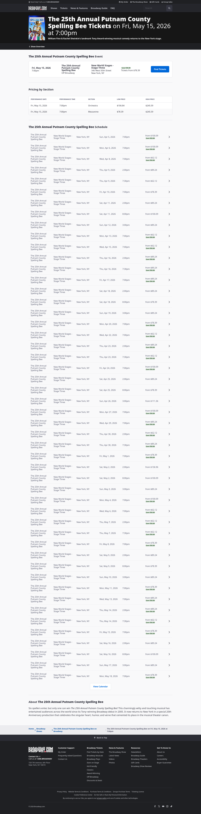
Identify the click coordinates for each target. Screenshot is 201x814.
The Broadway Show (139, 2)
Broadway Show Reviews (141, 766)
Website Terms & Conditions (78, 792)
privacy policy (102, 798)
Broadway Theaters (139, 759)
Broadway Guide (99, 8)
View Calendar (100, 686)
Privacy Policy (62, 792)
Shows (54, 8)
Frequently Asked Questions (70, 755)
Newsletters (136, 752)
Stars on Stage (93, 762)
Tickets (64, 8)
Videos (111, 759)
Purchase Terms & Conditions (100, 792)
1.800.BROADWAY (44, 2)
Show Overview (37, 47)
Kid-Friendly (92, 766)
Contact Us (33, 756)
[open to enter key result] (169, 8)
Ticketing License (138, 792)
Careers (160, 755)
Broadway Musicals (95, 755)
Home (31, 728)
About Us (161, 752)
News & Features (79, 8)
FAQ (113, 8)
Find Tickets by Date (95, 752)
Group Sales (166, 2)
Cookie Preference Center (83, 795)
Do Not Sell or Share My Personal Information (110, 795)
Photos (112, 762)
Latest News (114, 755)
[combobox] (157, 8)
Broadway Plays (93, 759)
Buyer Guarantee (164, 762)
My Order (123, 2)
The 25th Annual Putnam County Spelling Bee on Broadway (74, 729)
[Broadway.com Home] (38, 8)
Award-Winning (93, 773)
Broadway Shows (39, 729)
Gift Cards (154, 2)
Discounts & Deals (94, 780)
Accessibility (162, 759)
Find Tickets (160, 69)
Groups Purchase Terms (121, 792)
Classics (90, 770)
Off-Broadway (93, 777)
